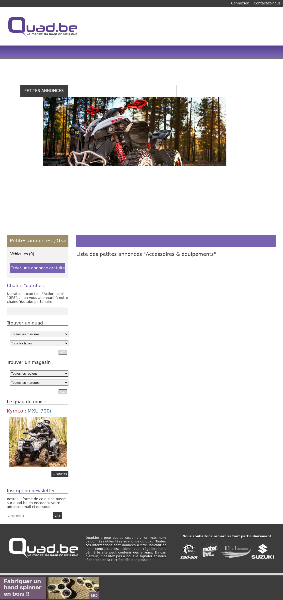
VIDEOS (164, 90)
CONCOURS (191, 90)
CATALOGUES (136, 90)
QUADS (79, 90)
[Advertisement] (174, 49)
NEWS (242, 90)
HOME (10, 90)
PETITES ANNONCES (44, 90)
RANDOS (219, 90)
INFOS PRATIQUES (21, 103)
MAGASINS (104, 90)
